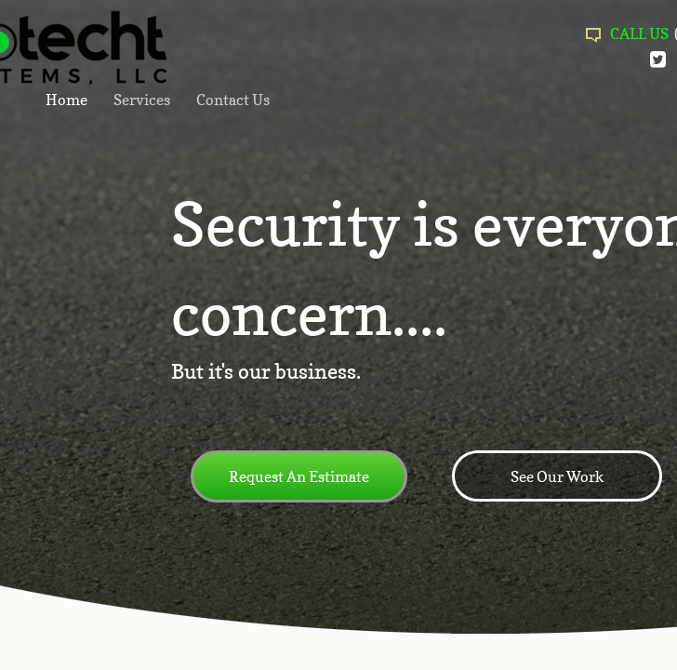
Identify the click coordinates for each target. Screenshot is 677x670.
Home (66, 99)
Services (141, 99)
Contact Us (233, 99)
